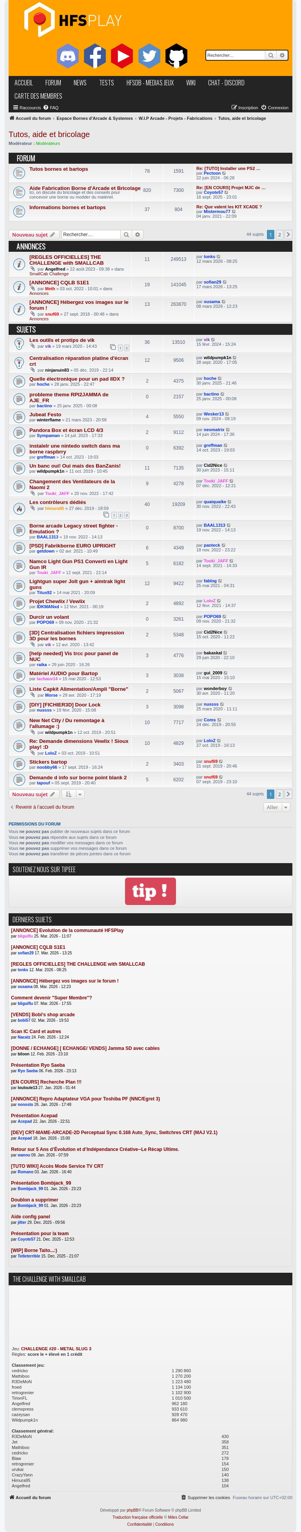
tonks (209, 256)
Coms (210, 719)
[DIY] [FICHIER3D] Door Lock (65, 705)
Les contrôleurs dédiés (57, 502)
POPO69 (45, 622)
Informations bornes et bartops (67, 207)
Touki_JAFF (57, 493)
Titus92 (44, 592)
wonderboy (215, 688)
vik (48, 346)
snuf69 (52, 314)
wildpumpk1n (217, 357)
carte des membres (38, 96)
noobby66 (47, 767)
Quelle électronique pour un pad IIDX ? (77, 379)
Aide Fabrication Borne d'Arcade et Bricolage (85, 188)
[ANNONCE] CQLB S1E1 (59, 282)
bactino (44, 405)
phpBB (132, 1510)
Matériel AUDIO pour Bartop (63, 673)
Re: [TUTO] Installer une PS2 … (228, 168)
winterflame (49, 419)
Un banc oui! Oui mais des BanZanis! (75, 466)
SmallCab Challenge (49, 273)
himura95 (54, 508)
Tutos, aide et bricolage (49, 134)
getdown (45, 551)
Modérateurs (48, 143)
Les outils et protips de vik (61, 340)
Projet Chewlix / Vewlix (57, 601)
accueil (24, 82)
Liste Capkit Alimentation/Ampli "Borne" (78, 689)
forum (53, 82)
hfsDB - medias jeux (150, 82)
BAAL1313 (47, 537)
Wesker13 (214, 414)
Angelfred (55, 269)
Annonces (39, 293)
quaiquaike (215, 501)
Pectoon (212, 173)
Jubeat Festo (45, 414)
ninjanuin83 (57, 370)
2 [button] (279, 234)
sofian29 (212, 282)
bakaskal (213, 652)
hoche (43, 384)
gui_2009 (213, 672)
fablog (210, 580)
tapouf (43, 782)
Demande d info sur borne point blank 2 (78, 777)
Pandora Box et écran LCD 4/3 (66, 430)
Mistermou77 (217, 211)
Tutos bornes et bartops (58, 169)
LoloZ (210, 600)
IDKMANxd (48, 606)
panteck (212, 545)
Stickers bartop (48, 762)
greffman (46, 457)
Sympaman (48, 435)
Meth (50, 288)
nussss (44, 710)
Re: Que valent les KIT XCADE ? (229, 206)
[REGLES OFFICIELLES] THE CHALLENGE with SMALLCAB (66, 260)
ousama (212, 301)
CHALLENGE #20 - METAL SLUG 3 (56, 1348)
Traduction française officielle (137, 1517)
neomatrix (214, 429)
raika (42, 664)
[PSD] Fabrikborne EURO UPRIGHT (72, 546)
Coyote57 (213, 192)
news (80, 82)
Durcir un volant (49, 617)
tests (106, 82)
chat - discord (226, 82)
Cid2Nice (213, 465)
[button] (288, 234)
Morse (51, 695)
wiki (191, 82)
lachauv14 (47, 678)
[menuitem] (50, 107)
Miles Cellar (178, 1517)
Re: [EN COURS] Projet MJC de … (231, 187)
